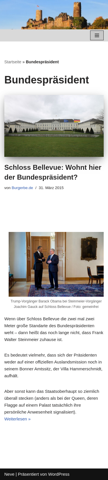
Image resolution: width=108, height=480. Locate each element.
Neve (9, 474)
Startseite (12, 62)
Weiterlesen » (17, 418)
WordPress (58, 474)
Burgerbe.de (22, 188)
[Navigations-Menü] (97, 35)
